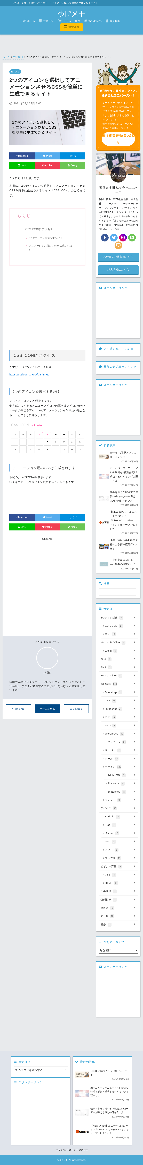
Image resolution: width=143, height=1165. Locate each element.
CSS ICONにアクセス (39, 229)
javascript (120, 709)
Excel (120, 651)
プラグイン (121, 742)
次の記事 (76, 708)
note (118, 659)
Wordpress (93, 21)
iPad (120, 825)
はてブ (73, 155)
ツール (120, 759)
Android (120, 817)
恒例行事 (118, 900)
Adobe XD (121, 775)
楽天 (120, 634)
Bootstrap (120, 692)
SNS (118, 667)
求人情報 (113, 21)
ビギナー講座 (118, 867)
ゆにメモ (63, 1160)
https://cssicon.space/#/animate (29, 374)
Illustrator (121, 784)
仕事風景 (118, 891)
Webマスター (118, 676)
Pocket (47, 165)
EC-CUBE (120, 626)
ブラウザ (120, 858)
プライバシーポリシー (67, 1150)
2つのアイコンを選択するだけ (45, 238)
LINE (22, 165)
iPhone (120, 833)
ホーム (28, 21)
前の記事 (18, 708)
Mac (120, 842)
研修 (118, 924)
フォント (120, 800)
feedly (72, 165)
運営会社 (71, 27)
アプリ (120, 850)
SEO (120, 726)
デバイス (118, 808)
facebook (22, 155)
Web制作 (18, 57)
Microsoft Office (118, 643)
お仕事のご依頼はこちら (118, 256)
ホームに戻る (47, 708)
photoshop (121, 792)
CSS (120, 701)
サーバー (120, 750)
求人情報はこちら (118, 269)
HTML (120, 883)
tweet (47, 155)
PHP (120, 717)
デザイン (46, 21)
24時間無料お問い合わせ (118, 139)
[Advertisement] (47, 309)
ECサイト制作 (69, 21)
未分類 (118, 916)
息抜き (118, 908)
